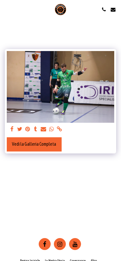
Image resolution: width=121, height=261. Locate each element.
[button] (7, 9)
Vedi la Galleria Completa (34, 144)
